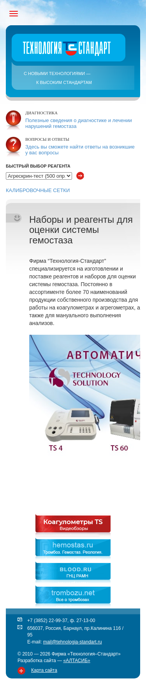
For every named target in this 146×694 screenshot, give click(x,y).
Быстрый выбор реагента (38, 166)
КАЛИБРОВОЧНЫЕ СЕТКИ (38, 190)
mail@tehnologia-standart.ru (72, 642)
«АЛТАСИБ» (76, 660)
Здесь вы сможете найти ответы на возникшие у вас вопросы (80, 150)
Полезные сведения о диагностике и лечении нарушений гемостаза (78, 123)
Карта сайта (44, 670)
